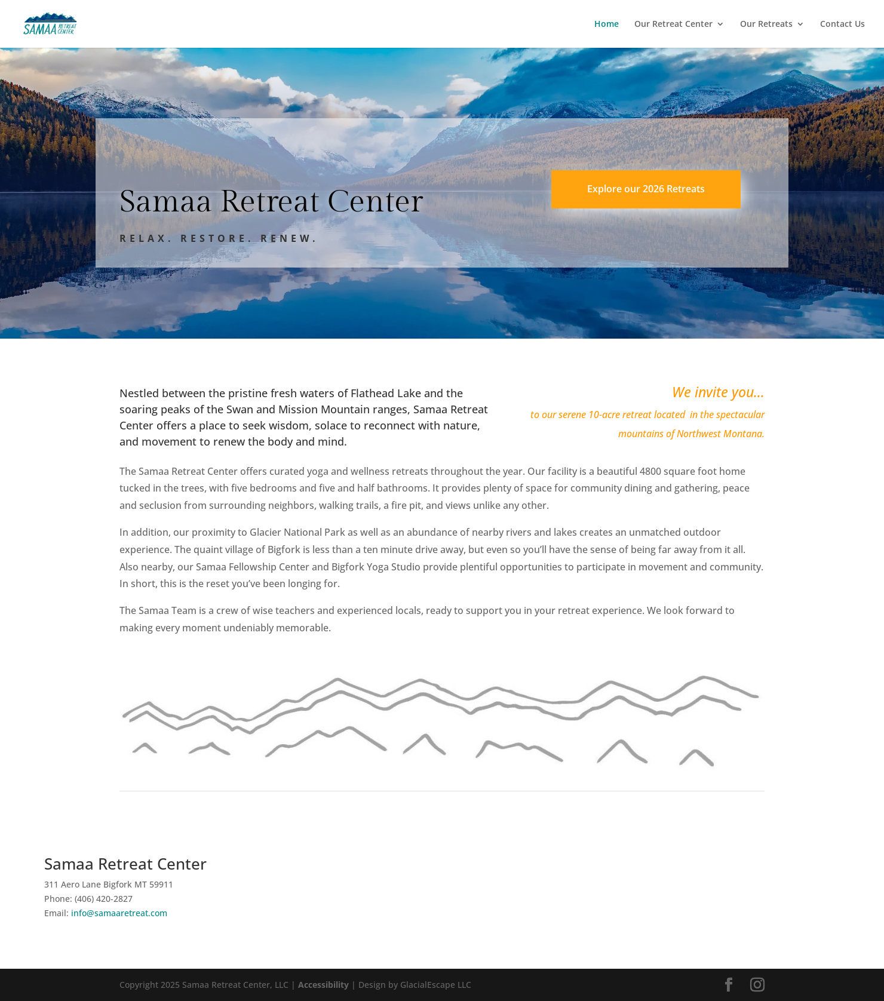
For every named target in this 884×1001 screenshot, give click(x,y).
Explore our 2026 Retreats (646, 188)
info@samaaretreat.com (119, 913)
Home (606, 24)
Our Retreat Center (673, 24)
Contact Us (842, 24)
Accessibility (323, 984)
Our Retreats (766, 24)
